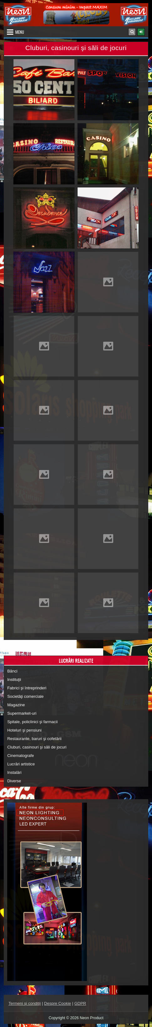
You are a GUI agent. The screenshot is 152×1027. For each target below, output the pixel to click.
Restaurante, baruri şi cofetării (34, 738)
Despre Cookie (57, 1003)
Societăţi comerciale (25, 696)
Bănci (12, 671)
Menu (19, 32)
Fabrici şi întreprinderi (26, 688)
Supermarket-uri (21, 713)
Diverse (14, 781)
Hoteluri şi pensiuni (24, 730)
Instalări (14, 772)
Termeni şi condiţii (24, 1003)
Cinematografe (20, 755)
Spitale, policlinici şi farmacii (32, 721)
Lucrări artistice (21, 764)
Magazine (16, 705)
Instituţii (14, 679)
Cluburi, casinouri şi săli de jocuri (36, 747)
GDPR (80, 1003)
